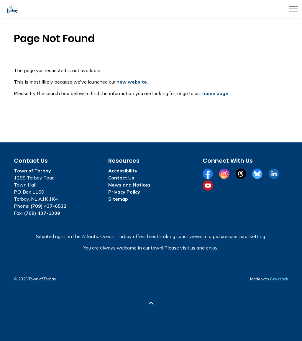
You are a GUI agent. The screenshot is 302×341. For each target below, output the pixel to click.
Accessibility (122, 171)
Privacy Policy (124, 192)
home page (215, 93)
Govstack (279, 279)
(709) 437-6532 (48, 206)
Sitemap (118, 199)
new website (131, 82)
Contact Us (121, 178)
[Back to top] (151, 303)
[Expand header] (293, 9)
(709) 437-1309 (42, 213)
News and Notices (129, 185)
